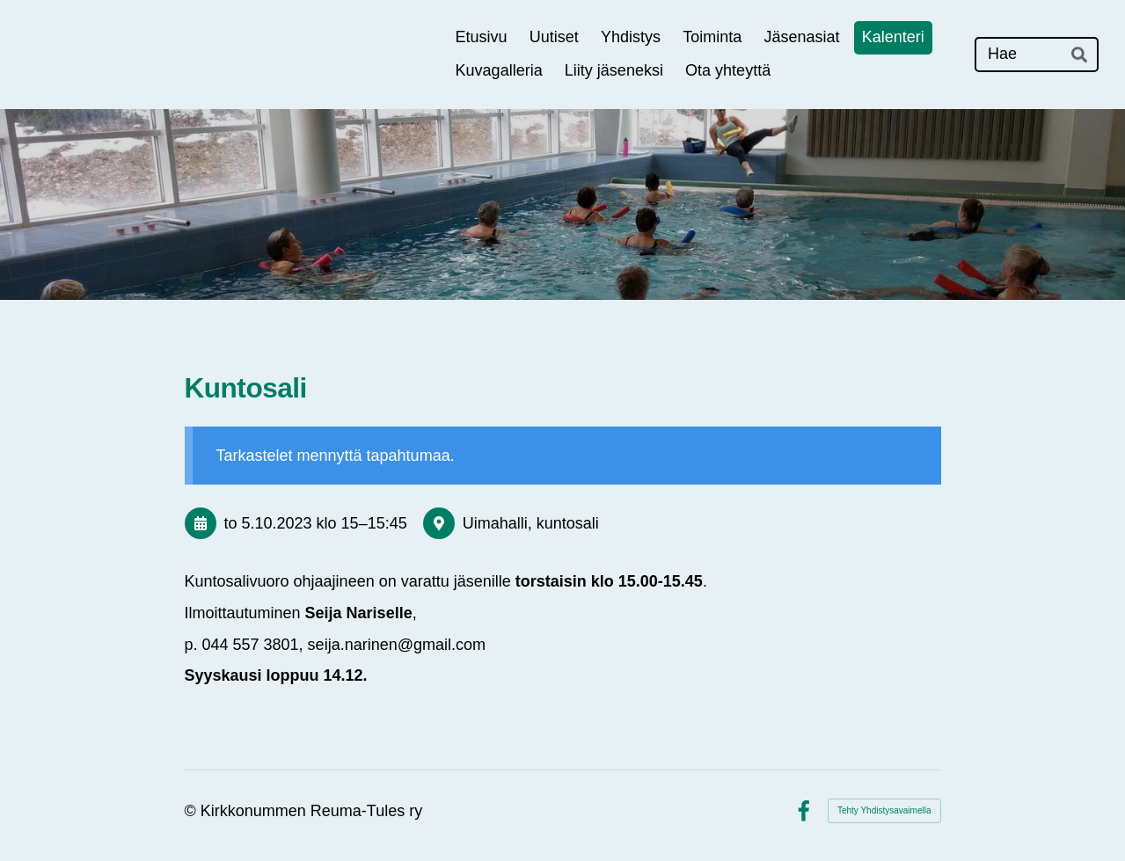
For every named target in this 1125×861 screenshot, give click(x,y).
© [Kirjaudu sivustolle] (193, 811)
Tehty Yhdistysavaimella (884, 810)
